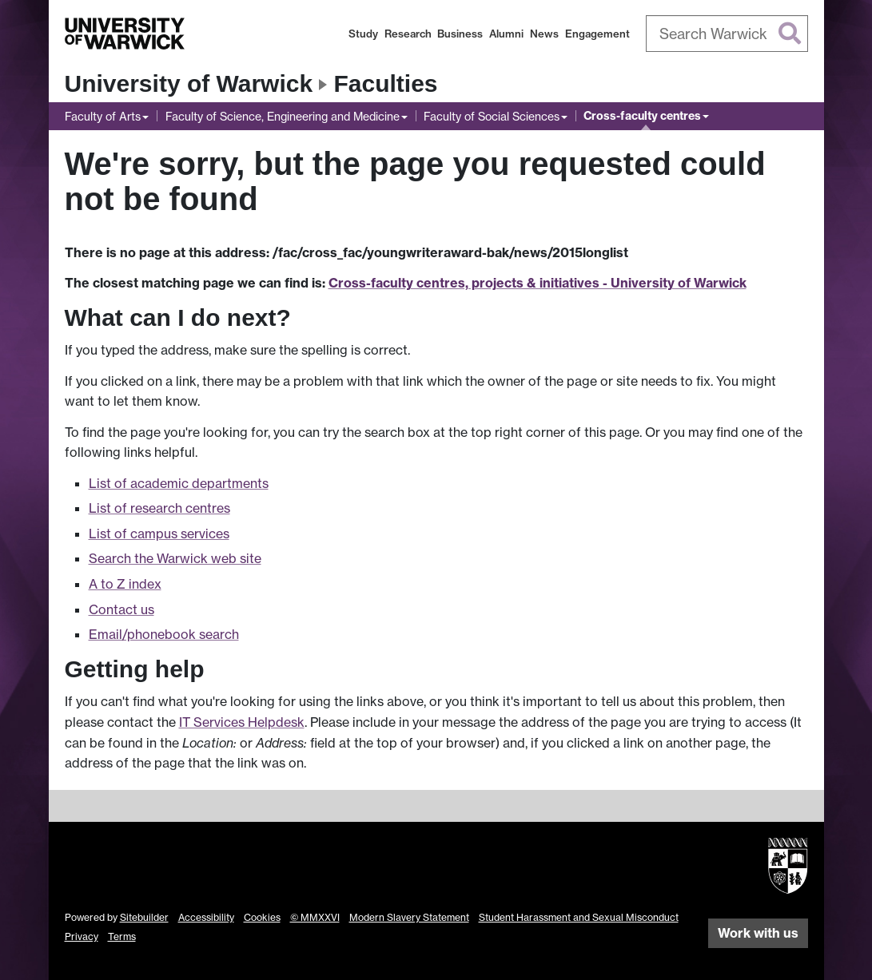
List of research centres (159, 508)
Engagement (597, 33)
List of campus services (159, 534)
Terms (122, 936)
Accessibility (206, 917)
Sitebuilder (144, 917)
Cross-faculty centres (642, 116)
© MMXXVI (315, 917)
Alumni (506, 33)
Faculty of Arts (103, 116)
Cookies (262, 917)
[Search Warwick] (727, 33)
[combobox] (727, 33)
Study (363, 33)
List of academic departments (179, 483)
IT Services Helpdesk (242, 722)
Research (408, 33)
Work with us (758, 933)
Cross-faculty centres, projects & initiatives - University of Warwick (537, 283)
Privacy (81, 936)
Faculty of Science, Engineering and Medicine (282, 116)
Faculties (386, 83)
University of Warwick (189, 83)
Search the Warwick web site (175, 558)
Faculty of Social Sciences (491, 116)
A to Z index (125, 584)
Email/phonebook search (164, 634)
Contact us (121, 609)
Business (460, 33)
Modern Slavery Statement (409, 917)
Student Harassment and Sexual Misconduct (579, 917)
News (544, 33)
